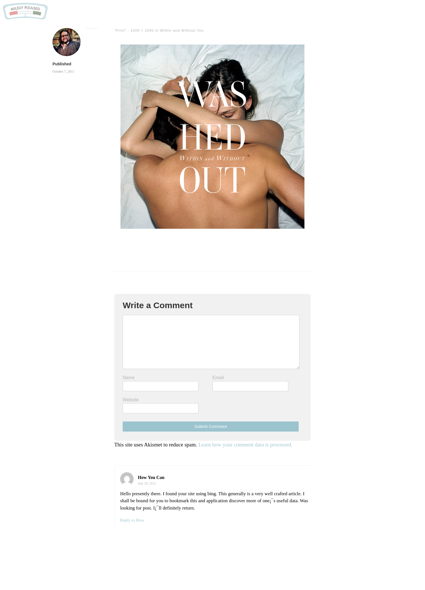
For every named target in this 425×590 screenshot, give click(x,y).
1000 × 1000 (142, 30)
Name (129, 377)
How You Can (151, 477)
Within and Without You (182, 30)
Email (218, 377)
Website (131, 399)
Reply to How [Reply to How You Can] (132, 520)
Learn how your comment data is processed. (245, 445)
